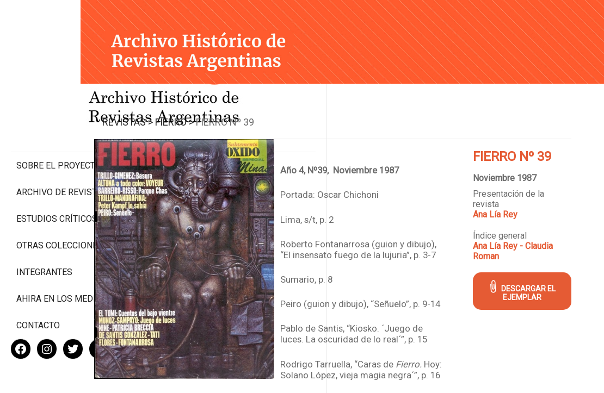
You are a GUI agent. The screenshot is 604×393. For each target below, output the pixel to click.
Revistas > (183, 113)
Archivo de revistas (61, 146)
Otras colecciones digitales (59, 205)
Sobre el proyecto (58, 120)
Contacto (38, 290)
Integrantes (44, 237)
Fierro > (230, 113)
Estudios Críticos (56, 173)
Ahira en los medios (61, 263)
